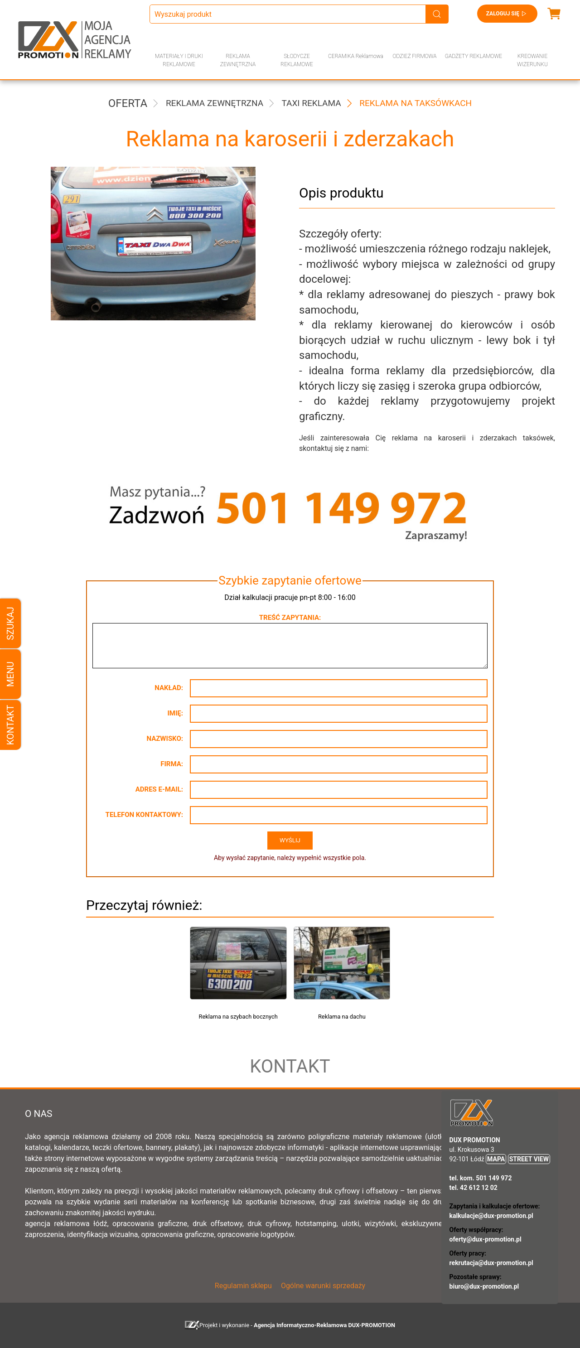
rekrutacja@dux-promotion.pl (491, 1262)
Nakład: (169, 688)
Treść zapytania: (290, 618)
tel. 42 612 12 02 (474, 1187)
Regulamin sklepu (243, 1285)
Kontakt (10, 725)
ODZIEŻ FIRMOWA (415, 56)
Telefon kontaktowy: (144, 815)
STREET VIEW (529, 1159)
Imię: (175, 713)
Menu (10, 673)
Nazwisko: (164, 738)
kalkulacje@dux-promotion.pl (491, 1215)
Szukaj (10, 623)
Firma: (171, 764)
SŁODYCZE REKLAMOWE (296, 60)
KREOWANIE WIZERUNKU (532, 60)
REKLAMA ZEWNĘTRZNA (238, 60)
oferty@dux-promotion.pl (486, 1239)
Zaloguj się (507, 13)
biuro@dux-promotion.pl (484, 1286)
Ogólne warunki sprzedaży (323, 1285)
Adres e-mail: (159, 789)
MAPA (496, 1159)
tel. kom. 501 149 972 (481, 1178)
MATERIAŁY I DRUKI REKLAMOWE (179, 60)
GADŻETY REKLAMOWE (473, 56)
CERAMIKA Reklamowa (355, 56)
